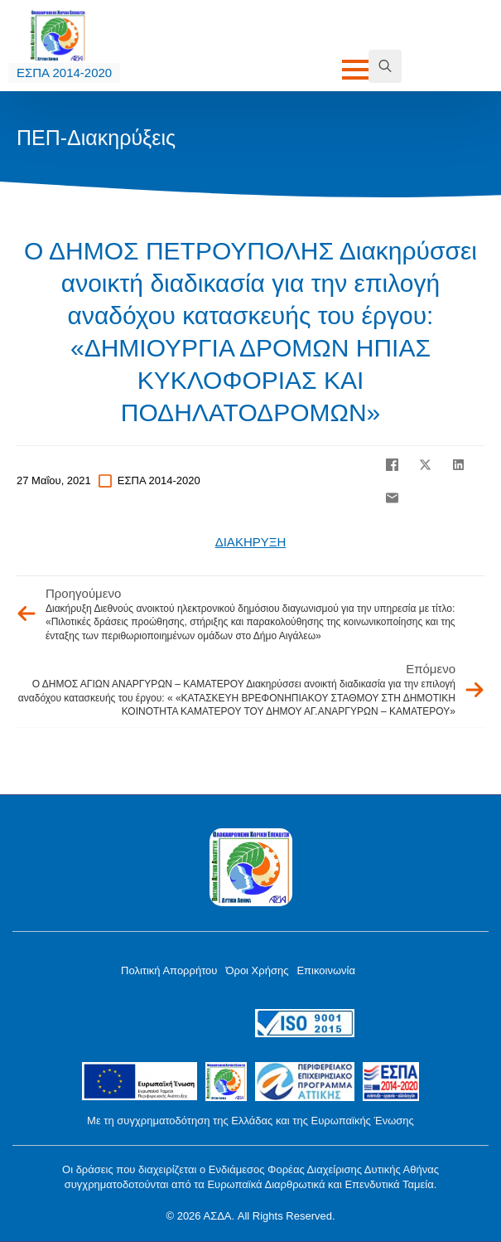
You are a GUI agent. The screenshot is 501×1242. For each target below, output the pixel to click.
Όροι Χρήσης (256, 970)
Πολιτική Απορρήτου (169, 970)
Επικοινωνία (325, 970)
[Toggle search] (385, 66)
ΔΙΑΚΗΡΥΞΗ (251, 542)
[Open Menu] (355, 69)
